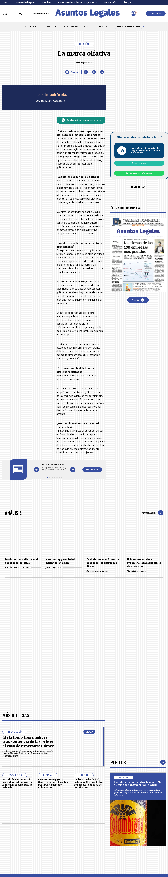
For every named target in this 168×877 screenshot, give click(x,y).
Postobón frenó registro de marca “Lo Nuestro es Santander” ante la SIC (138, 784)
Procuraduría (110, 2)
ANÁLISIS (103, 26)
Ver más (138, 300)
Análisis (13, 512)
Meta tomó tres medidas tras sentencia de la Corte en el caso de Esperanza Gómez (28, 741)
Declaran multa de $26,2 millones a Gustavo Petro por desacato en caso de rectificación (88, 783)
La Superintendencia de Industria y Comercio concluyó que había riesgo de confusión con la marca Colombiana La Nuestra (138, 792)
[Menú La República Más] (5, 13)
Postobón (46, 2)
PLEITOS (88, 26)
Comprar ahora (139, 163)
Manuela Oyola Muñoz (145, 571)
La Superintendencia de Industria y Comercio (77, 2)
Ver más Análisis (152, 512)
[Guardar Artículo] (71, 72)
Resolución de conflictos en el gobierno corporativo (21, 561)
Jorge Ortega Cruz (64, 567)
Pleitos (118, 762)
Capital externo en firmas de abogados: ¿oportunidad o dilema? (102, 563)
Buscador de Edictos (128, 26)
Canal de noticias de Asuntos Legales (81, 120)
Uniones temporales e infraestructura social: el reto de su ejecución (144, 563)
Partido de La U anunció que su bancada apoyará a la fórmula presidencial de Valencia (17, 783)
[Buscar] (20, 13)
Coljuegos (126, 2)
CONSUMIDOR (71, 26)
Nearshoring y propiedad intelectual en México (60, 561)
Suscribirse (155, 13)
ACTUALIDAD (30, 26)
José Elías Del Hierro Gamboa (23, 567)
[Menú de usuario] (133, 13)
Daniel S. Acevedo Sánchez (104, 571)
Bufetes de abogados (26, 2)
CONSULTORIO (50, 26)
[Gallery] (54, 468)
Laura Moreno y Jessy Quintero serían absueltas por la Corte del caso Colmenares (53, 783)
